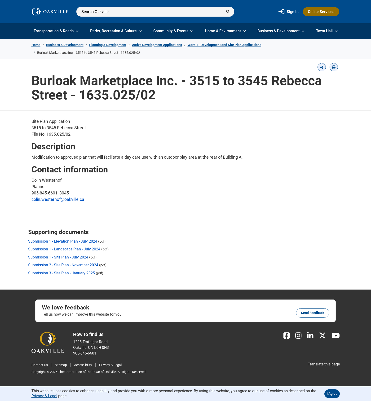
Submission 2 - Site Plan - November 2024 (63, 265)
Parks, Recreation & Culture (116, 31)
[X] (322, 336)
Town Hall (327, 31)
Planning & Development (107, 45)
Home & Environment (225, 31)
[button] (322, 67)
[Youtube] (336, 336)
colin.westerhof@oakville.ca (57, 199)
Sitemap (61, 365)
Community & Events (173, 31)
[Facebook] (286, 336)
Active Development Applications (157, 45)
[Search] (155, 12)
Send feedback (312, 313)
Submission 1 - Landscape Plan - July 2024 (64, 249)
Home (35, 45)
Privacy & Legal (110, 365)
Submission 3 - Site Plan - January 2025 (61, 273)
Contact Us (39, 365)
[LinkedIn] (310, 336)
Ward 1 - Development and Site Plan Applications (224, 45)
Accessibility (83, 365)
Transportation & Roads (56, 31)
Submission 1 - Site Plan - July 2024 (58, 257)
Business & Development (281, 31)
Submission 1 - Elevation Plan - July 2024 (62, 241)
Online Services (321, 11)
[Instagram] (298, 336)
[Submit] (227, 12)
